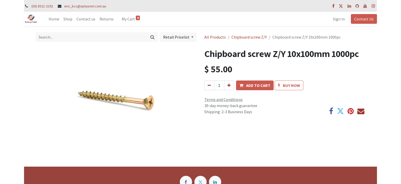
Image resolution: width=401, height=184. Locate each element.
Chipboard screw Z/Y (249, 37)
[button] (255, 85)
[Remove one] (209, 85)
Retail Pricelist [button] (176, 37)
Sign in (339, 18)
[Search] (152, 37)
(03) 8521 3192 (42, 6)
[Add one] (229, 85)
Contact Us (364, 18)
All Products (215, 37)
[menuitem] (54, 19)
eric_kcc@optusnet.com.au (85, 6)
